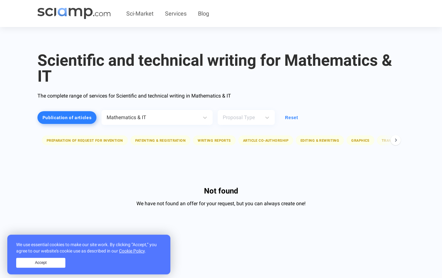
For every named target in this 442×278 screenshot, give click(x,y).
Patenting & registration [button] (160, 141)
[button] (85, 140)
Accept (41, 269)
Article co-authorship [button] (265, 141)
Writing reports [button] (214, 141)
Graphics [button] (360, 141)
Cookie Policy (132, 257)
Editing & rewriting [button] (319, 141)
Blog (203, 13)
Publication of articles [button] (67, 117)
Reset (291, 117)
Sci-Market (140, 13)
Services (176, 13)
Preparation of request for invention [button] (85, 141)
